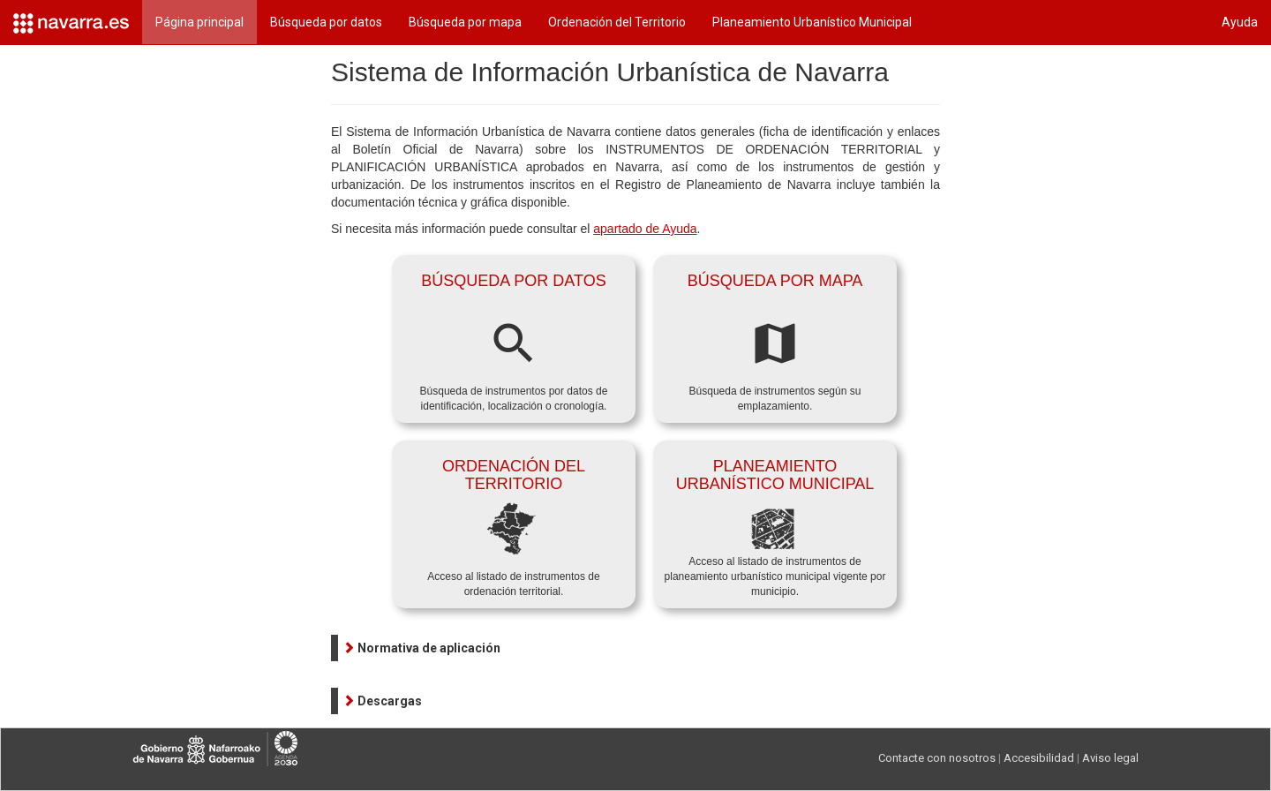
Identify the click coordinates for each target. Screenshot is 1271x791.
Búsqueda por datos (326, 22)
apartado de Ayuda (644, 229)
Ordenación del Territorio (617, 22)
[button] (421, 648)
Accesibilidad (1039, 758)
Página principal (199, 22)
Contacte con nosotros (937, 758)
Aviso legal (1110, 758)
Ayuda (1240, 22)
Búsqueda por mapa (465, 22)
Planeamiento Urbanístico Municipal (812, 22)
